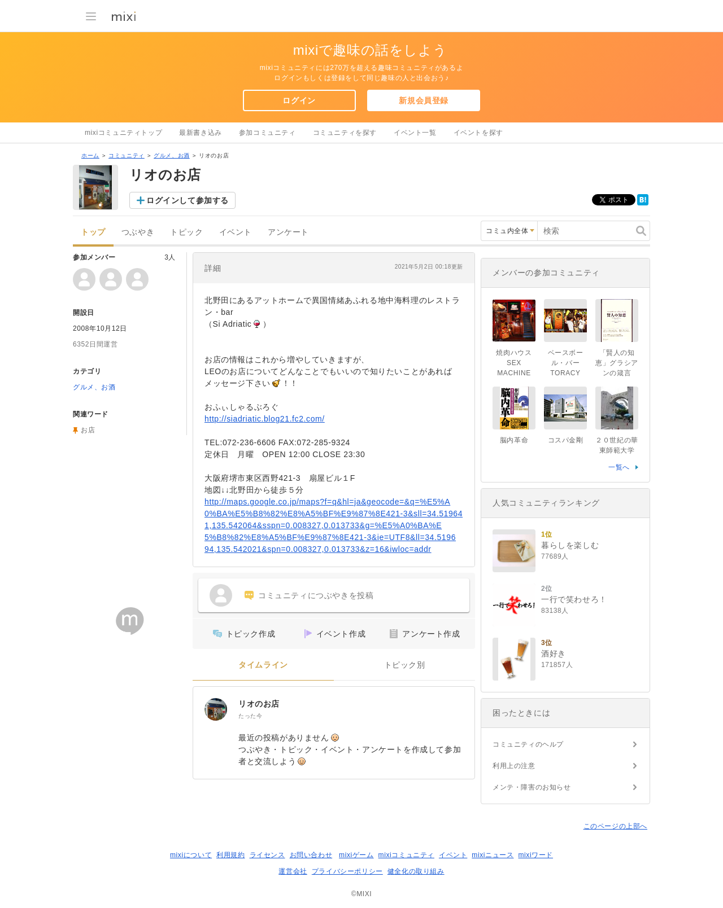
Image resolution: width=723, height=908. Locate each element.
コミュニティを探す (345, 133)
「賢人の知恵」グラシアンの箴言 (616, 363)
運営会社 (292, 871)
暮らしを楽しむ (570, 545)
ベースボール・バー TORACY (567, 363)
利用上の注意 (514, 766)
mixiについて (191, 855)
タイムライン (263, 665)
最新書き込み (200, 133)
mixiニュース (492, 855)
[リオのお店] (215, 709)
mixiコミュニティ (406, 855)
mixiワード (535, 855)
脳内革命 (514, 440)
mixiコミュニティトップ (123, 133)
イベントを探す (478, 133)
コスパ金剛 (565, 440)
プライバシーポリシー (347, 871)
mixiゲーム (356, 855)
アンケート (288, 232)
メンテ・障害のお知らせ (532, 787)
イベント (235, 232)
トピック (186, 232)
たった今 (250, 716)
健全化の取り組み (416, 871)
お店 (88, 430)
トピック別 (404, 665)
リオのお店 (259, 703)
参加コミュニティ (267, 133)
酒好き (553, 653)
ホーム (90, 155)
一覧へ (619, 467)
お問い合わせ (311, 855)
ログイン (298, 100)
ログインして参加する (187, 200)
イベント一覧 (415, 133)
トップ (93, 232)
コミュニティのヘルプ (528, 744)
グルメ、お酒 (172, 155)
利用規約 (230, 855)
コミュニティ (126, 155)
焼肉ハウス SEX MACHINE (517, 363)
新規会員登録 (423, 100)
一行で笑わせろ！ (574, 599)
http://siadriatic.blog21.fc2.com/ (264, 418)
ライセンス (267, 855)
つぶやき (137, 232)
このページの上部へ (615, 826)
